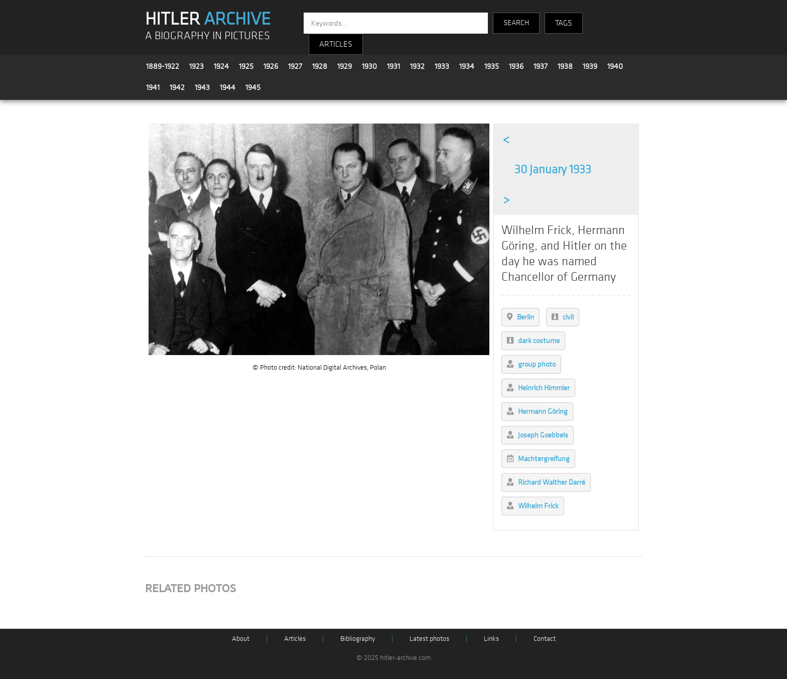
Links (491, 638)
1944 (227, 87)
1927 (295, 66)
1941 (153, 87)
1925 (246, 66)
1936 (516, 66)
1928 (319, 66)
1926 (271, 66)
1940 (615, 66)
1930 (369, 66)
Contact (545, 638)
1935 (491, 66)
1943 (202, 87)
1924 (221, 66)
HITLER (208, 19)
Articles (295, 638)
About (240, 638)
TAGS (563, 23)
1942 (177, 87)
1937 (541, 66)
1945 (252, 87)
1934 (466, 66)
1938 (565, 66)
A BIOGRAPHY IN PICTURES (207, 36)
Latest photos (429, 638)
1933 (442, 66)
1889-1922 (162, 66)
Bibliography (357, 638)
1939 (590, 66)
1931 (393, 66)
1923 (196, 66)
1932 (417, 66)
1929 (344, 66)
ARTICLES (335, 44)
